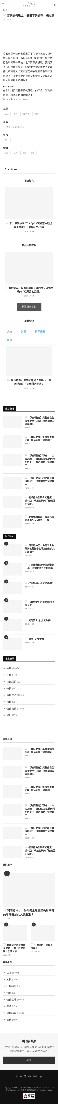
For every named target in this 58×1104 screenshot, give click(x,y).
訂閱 (29, 1060)
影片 (5, 10)
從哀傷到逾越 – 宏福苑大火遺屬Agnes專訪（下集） (39, 518)
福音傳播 (25, 114)
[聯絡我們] (41, 1076)
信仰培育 (11, 708)
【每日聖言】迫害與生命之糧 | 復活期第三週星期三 (39, 438)
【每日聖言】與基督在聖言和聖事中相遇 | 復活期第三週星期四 (39, 420)
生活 (8, 668)
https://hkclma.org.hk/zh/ (15, 99)
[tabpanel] (29, 368)
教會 (8, 702)
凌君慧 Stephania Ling (14, 127)
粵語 (7, 140)
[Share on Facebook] (5, 169)
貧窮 (15, 114)
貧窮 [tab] (23, 331)
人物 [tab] (9, 331)
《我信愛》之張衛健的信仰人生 (39, 603)
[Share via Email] (15, 169)
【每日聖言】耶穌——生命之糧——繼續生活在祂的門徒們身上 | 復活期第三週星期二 (40, 460)
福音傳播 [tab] (40, 331)
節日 (8, 715)
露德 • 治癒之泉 (34, 639)
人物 (7, 114)
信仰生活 (11, 695)
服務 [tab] (9, 340)
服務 (36, 114)
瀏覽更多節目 (29, 306)
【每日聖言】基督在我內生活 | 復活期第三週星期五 (39, 750)
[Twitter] (21, 1076)
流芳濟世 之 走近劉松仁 (39, 620)
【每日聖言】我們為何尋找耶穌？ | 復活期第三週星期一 (39, 481)
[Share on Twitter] (8, 169)
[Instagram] (25, 1076)
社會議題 (11, 682)
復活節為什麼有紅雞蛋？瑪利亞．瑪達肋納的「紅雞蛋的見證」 (40, 500)
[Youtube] (29, 1076)
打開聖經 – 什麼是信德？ (39, 583)
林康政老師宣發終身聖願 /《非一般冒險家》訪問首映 (39, 566)
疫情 (32, 153)
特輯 (8, 688)
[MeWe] (35, 1077)
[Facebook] (16, 1076)
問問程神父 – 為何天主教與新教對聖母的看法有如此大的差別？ (40, 548)
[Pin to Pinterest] (12, 169)
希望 (7, 153)
